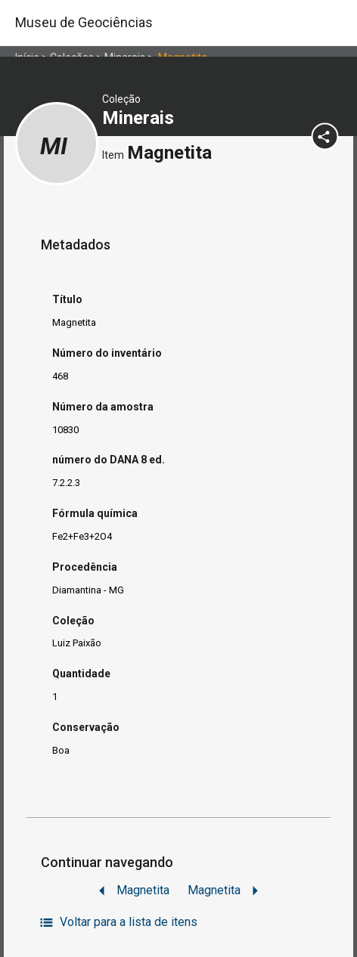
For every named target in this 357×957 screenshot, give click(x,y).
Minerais (140, 118)
